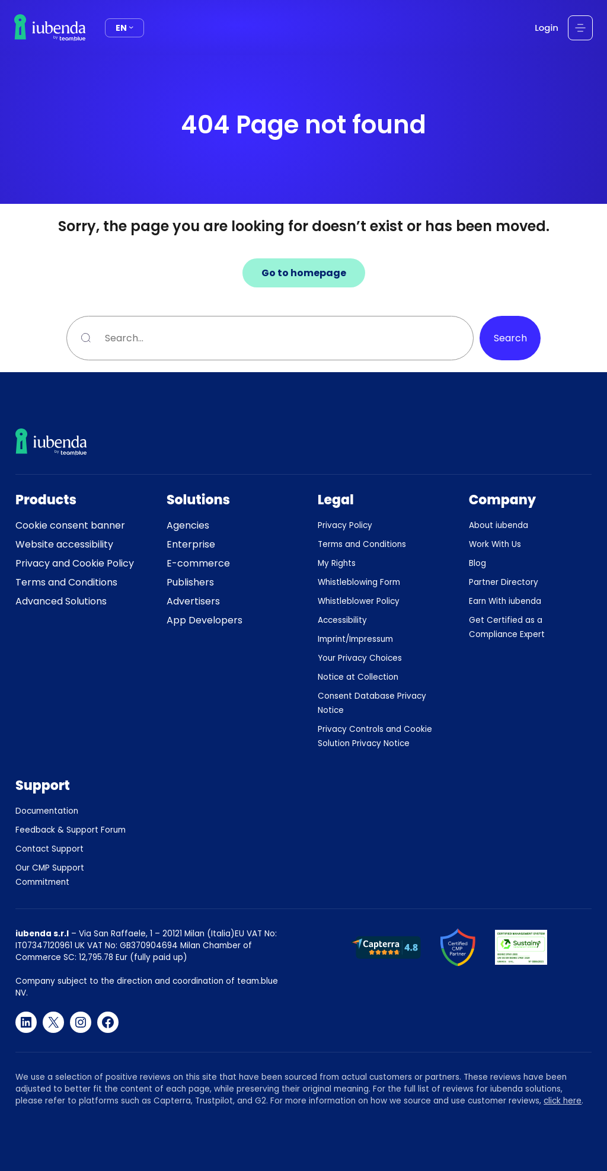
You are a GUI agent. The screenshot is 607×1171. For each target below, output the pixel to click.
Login (546, 27)
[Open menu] (580, 27)
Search (510, 338)
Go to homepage (303, 273)
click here (563, 1100)
